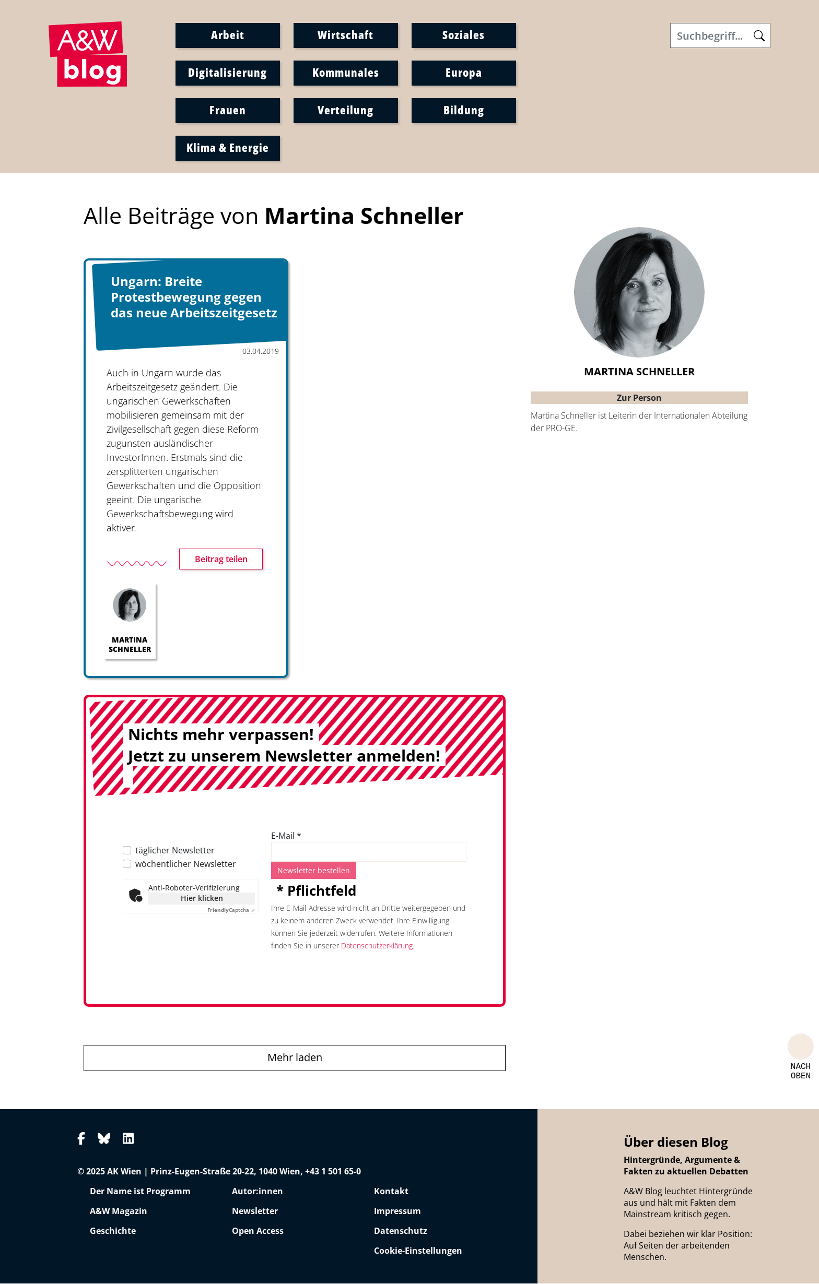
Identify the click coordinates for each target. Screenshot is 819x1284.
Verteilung (345, 110)
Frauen (227, 110)
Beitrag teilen (221, 560)
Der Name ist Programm (140, 1192)
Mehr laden (294, 1058)
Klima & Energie (227, 148)
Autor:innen (257, 1192)
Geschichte (113, 1232)
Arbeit (227, 35)
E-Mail (286, 836)
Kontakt (391, 1192)
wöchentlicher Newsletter (185, 865)
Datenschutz (400, 1232)
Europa (464, 72)
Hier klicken (202, 899)
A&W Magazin (118, 1212)
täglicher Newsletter (175, 851)
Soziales (463, 35)
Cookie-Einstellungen (418, 1251)
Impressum (397, 1212)
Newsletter (255, 1212)
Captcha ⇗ (231, 910)
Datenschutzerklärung (377, 947)
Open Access (258, 1232)
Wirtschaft (345, 35)
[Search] (720, 36)
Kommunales (345, 72)
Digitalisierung (227, 72)
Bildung (463, 110)
